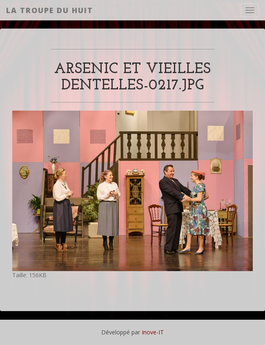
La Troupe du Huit (49, 10)
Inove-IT (153, 332)
